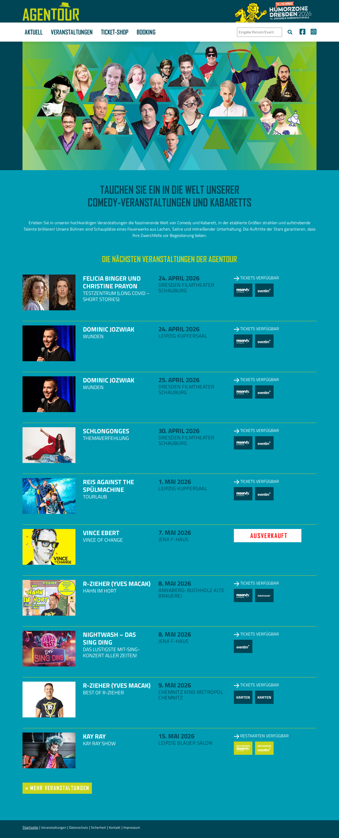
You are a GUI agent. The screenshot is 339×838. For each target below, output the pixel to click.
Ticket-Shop (114, 32)
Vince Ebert (101, 532)
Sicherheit (98, 827)
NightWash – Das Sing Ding (109, 638)
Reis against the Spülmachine (108, 485)
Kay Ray (94, 736)
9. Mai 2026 (174, 685)
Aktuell (34, 32)
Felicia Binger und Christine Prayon (112, 282)
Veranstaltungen (72, 32)
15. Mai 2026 (176, 736)
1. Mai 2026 (174, 481)
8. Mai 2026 (174, 583)
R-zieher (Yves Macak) (116, 583)
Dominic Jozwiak (108, 329)
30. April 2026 (178, 430)
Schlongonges (106, 431)
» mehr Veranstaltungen (57, 788)
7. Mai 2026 (174, 532)
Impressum (131, 827)
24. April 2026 (178, 278)
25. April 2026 (178, 380)
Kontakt (115, 827)
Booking (146, 32)
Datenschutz (78, 827)
